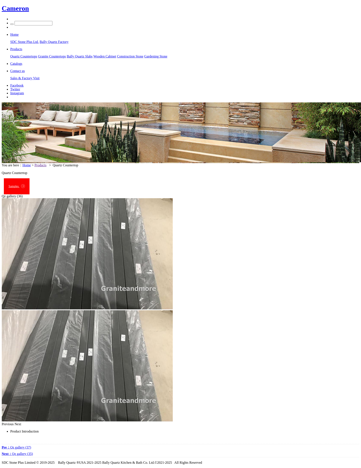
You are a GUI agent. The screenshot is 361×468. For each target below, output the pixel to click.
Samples (17, 186)
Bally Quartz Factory (54, 42)
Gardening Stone (155, 56)
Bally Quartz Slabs (80, 56)
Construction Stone (130, 56)
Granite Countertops (52, 56)
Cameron (15, 8)
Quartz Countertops (23, 56)
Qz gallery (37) (16, 447)
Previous (8, 424)
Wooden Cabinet (104, 56)
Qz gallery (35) (17, 454)
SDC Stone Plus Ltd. (24, 42)
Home (26, 165)
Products (40, 165)
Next (18, 424)
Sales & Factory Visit (25, 78)
